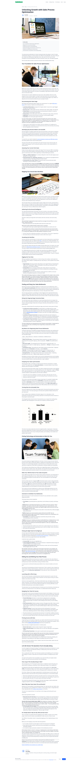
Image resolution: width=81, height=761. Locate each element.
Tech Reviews (57, 2)
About (65, 2)
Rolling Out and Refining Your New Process (30, 49)
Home (23, 6)
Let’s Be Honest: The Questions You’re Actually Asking (32, 50)
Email (62, 2)
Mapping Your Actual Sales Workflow (29, 45)
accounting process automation (42, 535)
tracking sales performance (33, 622)
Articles (47, 2)
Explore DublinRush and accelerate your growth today (32, 744)
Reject (60, 759)
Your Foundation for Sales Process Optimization (31, 43)
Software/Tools (51, 2)
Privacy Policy (51, 759)
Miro (40, 240)
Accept (64, 759)
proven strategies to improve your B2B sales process (47, 139)
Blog (25, 6)
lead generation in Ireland (32, 312)
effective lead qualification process (33, 246)
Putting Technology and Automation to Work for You (32, 47)
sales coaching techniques (30, 551)
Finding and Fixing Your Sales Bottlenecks (30, 46)
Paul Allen (26, 14)
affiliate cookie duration (37, 689)
